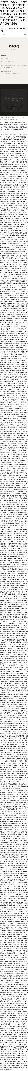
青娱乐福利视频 (22, 907)
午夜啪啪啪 (14, 358)
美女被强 (15, 183)
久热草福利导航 (16, 544)
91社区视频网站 (19, 673)
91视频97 (11, 320)
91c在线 (25, 761)
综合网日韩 (13, 1053)
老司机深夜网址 (12, 823)
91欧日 (3, 627)
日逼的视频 (24, 1007)
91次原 (19, 256)
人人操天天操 (17, 1001)
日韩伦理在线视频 (11, 878)
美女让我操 (18, 153)
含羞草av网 (16, 254)
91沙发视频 (13, 654)
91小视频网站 (12, 842)
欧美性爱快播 (3, 160)
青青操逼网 (24, 433)
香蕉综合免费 (11, 226)
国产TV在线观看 (23, 441)
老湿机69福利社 (12, 418)
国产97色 (6, 562)
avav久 (2, 623)
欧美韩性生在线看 (6, 335)
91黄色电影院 (8, 523)
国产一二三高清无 (6, 759)
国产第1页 (11, 452)
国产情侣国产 (3, 940)
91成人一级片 (6, 581)
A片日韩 (9, 686)
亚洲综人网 (17, 147)
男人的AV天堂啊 (12, 510)
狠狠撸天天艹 (12, 698)
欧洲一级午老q (12, 362)
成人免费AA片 (11, 982)
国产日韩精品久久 (9, 519)
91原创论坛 (9, 715)
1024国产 (2, 529)
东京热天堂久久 (16, 661)
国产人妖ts (6, 145)
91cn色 (24, 1001)
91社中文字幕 (22, 347)
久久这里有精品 (14, 155)
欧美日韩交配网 (8, 304)
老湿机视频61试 (21, 711)
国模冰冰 (10, 944)
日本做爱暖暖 (15, 949)
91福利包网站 (12, 446)
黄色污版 (17, 212)
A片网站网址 (18, 274)
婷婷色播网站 (19, 151)
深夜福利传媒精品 (18, 694)
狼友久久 (18, 1038)
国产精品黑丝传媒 (6, 504)
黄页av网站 (13, 135)
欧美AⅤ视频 (11, 206)
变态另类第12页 (8, 1068)
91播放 (11, 339)
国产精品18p (8, 1024)
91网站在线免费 (4, 329)
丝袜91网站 (20, 400)
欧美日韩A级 (19, 1051)
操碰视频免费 (12, 1038)
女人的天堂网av (16, 437)
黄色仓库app (21, 558)
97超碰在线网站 (18, 894)
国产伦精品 (7, 387)
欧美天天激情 (22, 506)
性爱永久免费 (19, 642)
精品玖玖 (15, 166)
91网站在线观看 (21, 446)
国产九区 (4, 299)
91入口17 (4, 896)
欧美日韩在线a (17, 615)
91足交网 (6, 331)
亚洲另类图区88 (6, 913)
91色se (7, 587)
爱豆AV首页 (24, 214)
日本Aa (22, 932)
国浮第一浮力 (10, 153)
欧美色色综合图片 (6, 352)
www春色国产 (11, 162)
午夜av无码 (7, 460)
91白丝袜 (12, 959)
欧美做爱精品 (8, 535)
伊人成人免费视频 (18, 283)
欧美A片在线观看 (11, 289)
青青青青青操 (19, 489)
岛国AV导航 (5, 1005)
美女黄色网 (7, 884)
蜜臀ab (16, 809)
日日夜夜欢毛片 (18, 905)
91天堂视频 (17, 734)
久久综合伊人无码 (14, 291)
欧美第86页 (11, 302)
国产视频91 (11, 195)
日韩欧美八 (3, 531)
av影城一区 (8, 437)
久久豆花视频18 (11, 416)
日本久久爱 (3, 500)
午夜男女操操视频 (6, 306)
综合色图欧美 (11, 385)
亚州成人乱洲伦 (7, 560)
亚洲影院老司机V (11, 270)
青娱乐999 (15, 961)
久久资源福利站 (6, 506)
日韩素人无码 (16, 717)
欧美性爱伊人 (13, 316)
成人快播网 (10, 729)
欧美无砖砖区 (6, 957)
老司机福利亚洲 (4, 723)
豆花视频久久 (14, 836)
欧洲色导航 (21, 863)
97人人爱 (19, 830)
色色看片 (24, 139)
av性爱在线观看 (12, 308)
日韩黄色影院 (3, 681)
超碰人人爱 (3, 736)
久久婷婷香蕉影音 (11, 859)
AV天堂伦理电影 (12, 784)
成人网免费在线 (15, 805)
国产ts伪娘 (10, 734)
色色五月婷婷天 (15, 692)
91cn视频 (12, 696)
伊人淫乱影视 (3, 732)
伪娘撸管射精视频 (20, 481)
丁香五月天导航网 (10, 435)
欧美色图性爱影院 (19, 1026)
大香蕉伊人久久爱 (14, 529)
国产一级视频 (14, 813)
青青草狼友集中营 (12, 721)
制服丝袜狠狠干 (13, 170)
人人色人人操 (6, 527)
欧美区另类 (15, 575)
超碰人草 (8, 802)
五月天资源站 (23, 364)
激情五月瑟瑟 (10, 631)
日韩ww (8, 602)
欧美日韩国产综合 (7, 494)
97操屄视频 (19, 924)
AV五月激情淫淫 (4, 170)
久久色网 (16, 782)
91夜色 (19, 264)
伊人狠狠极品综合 (6, 846)
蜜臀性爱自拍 (16, 193)
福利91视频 (20, 174)
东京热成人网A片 (4, 946)
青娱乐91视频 (5, 256)
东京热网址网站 (17, 567)
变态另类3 (4, 936)
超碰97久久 (12, 489)
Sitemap (19, 108)
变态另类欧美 (12, 366)
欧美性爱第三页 (10, 673)
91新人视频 (16, 944)
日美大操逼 (14, 740)
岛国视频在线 (23, 709)
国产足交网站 (6, 550)
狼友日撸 (8, 667)
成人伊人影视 (15, 786)
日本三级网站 (18, 871)
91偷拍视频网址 (20, 329)
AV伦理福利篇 (23, 828)
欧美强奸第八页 (16, 477)
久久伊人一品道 (9, 706)
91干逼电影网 (15, 913)
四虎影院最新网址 (7, 464)
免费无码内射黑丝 (18, 479)
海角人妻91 (24, 339)
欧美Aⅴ (13, 176)
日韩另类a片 (6, 197)
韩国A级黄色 (19, 546)
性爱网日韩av (3, 544)
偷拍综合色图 (15, 677)
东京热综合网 (14, 581)
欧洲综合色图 (11, 212)
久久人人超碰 (19, 149)
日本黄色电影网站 (11, 531)
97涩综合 (13, 527)
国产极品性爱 (5, 316)
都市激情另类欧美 (23, 251)
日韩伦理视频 (3, 646)
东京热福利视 (8, 717)
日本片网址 (7, 690)
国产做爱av (6, 769)
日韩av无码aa (5, 155)
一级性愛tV (22, 825)
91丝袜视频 (13, 886)
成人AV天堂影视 (16, 992)
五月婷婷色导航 (4, 343)
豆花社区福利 (23, 272)
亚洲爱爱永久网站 (11, 613)
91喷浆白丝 (22, 802)
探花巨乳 (20, 884)
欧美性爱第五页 (20, 619)
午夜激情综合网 (16, 890)
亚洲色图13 (14, 832)
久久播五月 (6, 650)
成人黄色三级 (10, 608)
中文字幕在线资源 (5, 456)
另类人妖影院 (5, 569)
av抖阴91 (16, 798)
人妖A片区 (16, 537)
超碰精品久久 (17, 310)
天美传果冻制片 (16, 857)
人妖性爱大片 (19, 834)
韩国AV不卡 (15, 241)
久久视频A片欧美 (15, 850)
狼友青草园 (16, 231)
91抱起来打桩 (16, 1024)
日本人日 (13, 667)
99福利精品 (15, 502)
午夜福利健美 (23, 677)
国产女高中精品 (6, 702)
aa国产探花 (20, 807)
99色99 (20, 621)
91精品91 (16, 828)
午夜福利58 (11, 656)
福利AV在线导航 (16, 1007)
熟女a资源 (24, 335)
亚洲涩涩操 (15, 867)
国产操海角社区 (9, 963)
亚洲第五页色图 (13, 203)
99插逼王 (10, 855)
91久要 (2, 293)
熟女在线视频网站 (19, 788)
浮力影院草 (16, 337)
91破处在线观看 (9, 809)
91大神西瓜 (6, 1001)
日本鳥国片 (25, 287)
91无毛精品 (12, 1042)
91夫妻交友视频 (23, 596)
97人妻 (8, 775)
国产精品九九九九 (9, 1040)
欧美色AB (19, 535)
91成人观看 (20, 988)
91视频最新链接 (7, 370)
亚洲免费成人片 (4, 431)
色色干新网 (14, 542)
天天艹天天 (21, 598)
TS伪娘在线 (6, 425)
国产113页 (17, 573)
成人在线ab (5, 308)
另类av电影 (23, 901)
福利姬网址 (20, 911)
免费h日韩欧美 (4, 195)
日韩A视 (10, 254)
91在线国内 (5, 823)
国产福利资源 (22, 575)
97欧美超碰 (22, 281)
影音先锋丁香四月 (15, 790)
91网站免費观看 (16, 742)
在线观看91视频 (5, 210)
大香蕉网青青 (22, 464)
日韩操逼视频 (16, 304)
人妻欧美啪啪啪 (21, 379)
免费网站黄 (5, 226)
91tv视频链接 (15, 224)
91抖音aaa (17, 247)
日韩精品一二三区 (19, 963)
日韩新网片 (13, 285)
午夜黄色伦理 (21, 769)
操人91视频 (20, 613)
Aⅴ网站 (18, 1028)
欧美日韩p (9, 137)
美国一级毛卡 (3, 385)
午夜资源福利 (3, 212)
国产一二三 (24, 723)
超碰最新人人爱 (9, 798)
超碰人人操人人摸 (16, 754)
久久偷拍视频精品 (15, 934)
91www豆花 (7, 410)
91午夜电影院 (7, 765)
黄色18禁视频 (14, 498)
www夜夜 (2, 679)
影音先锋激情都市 (10, 485)
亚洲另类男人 (18, 959)
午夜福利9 (8, 805)
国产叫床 (24, 270)
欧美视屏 (6, 556)
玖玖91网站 (22, 861)
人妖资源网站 (15, 260)
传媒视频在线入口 (9, 247)
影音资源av (13, 331)
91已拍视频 (12, 650)
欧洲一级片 (7, 596)
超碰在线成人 (18, 679)
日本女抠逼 (7, 865)
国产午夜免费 (8, 475)
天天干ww (6, 663)
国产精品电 (17, 579)
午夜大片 (18, 270)
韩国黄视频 (11, 481)
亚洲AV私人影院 (14, 187)
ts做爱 (12, 550)
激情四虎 (23, 508)
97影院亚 (17, 277)
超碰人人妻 (7, 604)
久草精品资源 (11, 191)
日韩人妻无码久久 (5, 469)
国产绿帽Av (15, 239)
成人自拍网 (23, 410)
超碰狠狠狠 (23, 343)
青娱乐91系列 (16, 383)
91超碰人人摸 (15, 141)
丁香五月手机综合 (12, 896)
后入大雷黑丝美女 (10, 780)
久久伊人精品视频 (21, 425)
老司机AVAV (15, 953)
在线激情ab (5, 911)
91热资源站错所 (4, 366)
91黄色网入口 (19, 594)
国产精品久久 (9, 168)
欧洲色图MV (18, 972)
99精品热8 (23, 247)
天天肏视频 (16, 389)
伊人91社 (20, 475)
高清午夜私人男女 (7, 471)
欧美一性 (4, 398)
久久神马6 (2, 667)
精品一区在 (7, 850)
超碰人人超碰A (15, 293)
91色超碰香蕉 (3, 594)
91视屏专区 (14, 690)
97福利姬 (23, 600)
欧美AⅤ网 (11, 381)
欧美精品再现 (23, 604)
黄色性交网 (13, 800)
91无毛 (8, 892)
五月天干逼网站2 (20, 744)
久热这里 (13, 1059)
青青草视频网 (23, 734)
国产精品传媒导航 (14, 235)
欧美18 (24, 318)
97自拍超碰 (7, 790)
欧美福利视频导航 (7, 283)
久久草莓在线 (5, 233)
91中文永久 (13, 924)
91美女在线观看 (19, 590)
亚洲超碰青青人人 (13, 1015)
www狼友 (5, 297)
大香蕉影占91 (11, 548)
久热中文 (23, 661)
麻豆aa (11, 769)
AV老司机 (2, 786)
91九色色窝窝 (5, 629)
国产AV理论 (8, 949)
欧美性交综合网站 (13, 347)
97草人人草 (8, 502)
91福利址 (14, 767)
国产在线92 (22, 713)
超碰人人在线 (16, 577)
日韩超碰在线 (22, 460)
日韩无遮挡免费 (15, 709)
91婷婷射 (4, 264)
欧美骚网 (17, 433)
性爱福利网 (20, 423)
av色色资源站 (15, 1022)
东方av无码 (17, 571)
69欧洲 (6, 665)
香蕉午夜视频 (8, 610)
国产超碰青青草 (9, 229)
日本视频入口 (16, 494)
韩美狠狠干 (12, 978)
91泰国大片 (16, 644)
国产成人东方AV (6, 176)
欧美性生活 (9, 533)
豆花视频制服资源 (8, 218)
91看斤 (17, 343)
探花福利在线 (6, 773)
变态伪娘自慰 (16, 404)
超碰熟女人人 (18, 195)
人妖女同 (15, 1049)
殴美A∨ (23, 143)
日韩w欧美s (17, 514)
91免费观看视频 (12, 869)
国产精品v (8, 786)
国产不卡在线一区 (14, 181)
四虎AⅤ (4, 792)
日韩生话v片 (17, 314)
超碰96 (24, 160)
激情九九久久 (23, 185)
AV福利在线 (6, 1053)
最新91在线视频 (16, 350)
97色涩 (23, 421)
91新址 (6, 345)
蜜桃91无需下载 (17, 443)
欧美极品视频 (13, 569)
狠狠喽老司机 (17, 736)
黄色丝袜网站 (8, 178)
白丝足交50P (7, 652)
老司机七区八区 (15, 410)
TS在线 (12, 590)
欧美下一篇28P (15, 980)
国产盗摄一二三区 (16, 287)
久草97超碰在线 (22, 450)
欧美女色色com (19, 176)
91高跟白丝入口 (6, 391)
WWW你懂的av (18, 168)
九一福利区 (23, 617)
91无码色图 (8, 241)
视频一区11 (20, 362)
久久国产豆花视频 (8, 199)
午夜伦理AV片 (9, 615)
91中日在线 (19, 761)
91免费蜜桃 (9, 965)
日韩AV (12, 395)
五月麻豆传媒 (6, 980)
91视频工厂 (24, 577)
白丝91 (2, 341)
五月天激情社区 (4, 830)
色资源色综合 (23, 327)
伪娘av (18, 838)
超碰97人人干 (21, 1061)
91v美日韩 (14, 325)
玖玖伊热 (7, 654)
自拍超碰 (22, 1022)
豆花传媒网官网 (17, 318)
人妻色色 (14, 454)
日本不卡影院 (3, 206)
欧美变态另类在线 (11, 763)
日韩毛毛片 (18, 385)
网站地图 (20, 129)
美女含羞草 (6, 880)
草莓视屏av (25, 158)
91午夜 (26, 149)
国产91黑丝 (21, 391)
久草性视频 (8, 942)
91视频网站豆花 (18, 1057)
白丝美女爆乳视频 (6, 932)
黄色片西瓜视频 (14, 629)
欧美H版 (12, 266)
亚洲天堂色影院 (9, 491)
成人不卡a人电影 (4, 245)
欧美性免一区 (7, 477)
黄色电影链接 (7, 794)
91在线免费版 (15, 483)
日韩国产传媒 (15, 997)
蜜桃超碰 (11, 665)
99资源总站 (16, 771)
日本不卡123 (22, 658)
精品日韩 (11, 871)
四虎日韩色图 (13, 840)
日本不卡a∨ (24, 383)
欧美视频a (23, 1024)
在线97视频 (14, 322)
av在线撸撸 (22, 638)
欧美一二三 (7, 1059)
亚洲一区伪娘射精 (12, 621)
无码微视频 (9, 792)
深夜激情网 (24, 437)
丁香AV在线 (22, 986)
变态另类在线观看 (18, 951)
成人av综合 (22, 809)
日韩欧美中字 (22, 258)
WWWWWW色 (17, 178)
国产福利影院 (10, 640)
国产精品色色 (17, 1040)
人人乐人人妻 (11, 642)
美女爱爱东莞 (20, 667)
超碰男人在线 (5, 181)
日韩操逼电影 (21, 690)
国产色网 (11, 297)
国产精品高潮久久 (22, 542)
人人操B (4, 677)
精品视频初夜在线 (11, 151)
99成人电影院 (22, 155)
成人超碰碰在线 (7, 953)
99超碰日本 (11, 160)
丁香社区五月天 (10, 811)
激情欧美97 (10, 828)
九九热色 (8, 224)
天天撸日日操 (20, 763)
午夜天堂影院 (24, 886)
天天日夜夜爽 (5, 235)
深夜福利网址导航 (15, 990)
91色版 (20, 241)
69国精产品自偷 (16, 560)
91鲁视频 (16, 229)
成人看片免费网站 (7, 214)
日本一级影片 (13, 554)
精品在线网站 (6, 727)
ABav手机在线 (22, 777)
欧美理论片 (15, 796)
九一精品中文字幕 (19, 1055)
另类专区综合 (16, 237)
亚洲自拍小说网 (21, 418)
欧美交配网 (24, 193)
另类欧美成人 (7, 360)
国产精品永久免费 (20, 978)
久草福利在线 (14, 777)
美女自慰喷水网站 (8, 928)
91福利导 (19, 878)
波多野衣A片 (3, 153)
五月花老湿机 (12, 439)
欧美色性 (13, 1028)
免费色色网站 (5, 496)
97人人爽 (23, 610)
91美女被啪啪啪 (18, 706)
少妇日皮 (6, 1003)
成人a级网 (22, 773)
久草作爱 (4, 926)
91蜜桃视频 (19, 903)
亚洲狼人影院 (7, 350)
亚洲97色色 (10, 337)
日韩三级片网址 (4, 277)
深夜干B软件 (15, 638)
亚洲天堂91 (5, 1042)
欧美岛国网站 (17, 279)
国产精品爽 (11, 310)
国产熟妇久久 (21, 1049)
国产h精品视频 (6, 406)
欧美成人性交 (15, 919)
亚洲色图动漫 (7, 930)
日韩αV (19, 387)
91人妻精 (11, 556)
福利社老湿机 (17, 984)
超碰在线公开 (15, 137)
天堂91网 (11, 579)
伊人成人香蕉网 (21, 431)
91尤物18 (17, 487)
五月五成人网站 (12, 508)
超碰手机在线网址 (6, 857)
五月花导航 (7, 669)
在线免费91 (23, 466)
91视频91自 (20, 245)
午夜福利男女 (7, 239)
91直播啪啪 (24, 717)
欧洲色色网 (16, 199)
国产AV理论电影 (22, 592)
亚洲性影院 (8, 919)
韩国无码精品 (16, 333)
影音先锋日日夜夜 (7, 1049)
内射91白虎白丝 (6, 542)
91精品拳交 (19, 416)
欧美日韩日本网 (17, 262)
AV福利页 (17, 750)
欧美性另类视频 (9, 1009)
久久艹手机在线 (12, 848)
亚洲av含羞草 (16, 189)
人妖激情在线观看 (14, 268)
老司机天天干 (7, 260)
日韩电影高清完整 (14, 525)
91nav (16, 320)
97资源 (11, 901)
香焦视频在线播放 (9, 905)
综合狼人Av (9, 967)
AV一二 (7, 268)
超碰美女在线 (15, 523)
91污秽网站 (5, 972)
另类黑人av (6, 907)
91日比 (24, 608)
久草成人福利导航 (18, 965)
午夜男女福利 (9, 208)
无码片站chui (16, 565)
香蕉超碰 (14, 686)
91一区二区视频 (19, 448)
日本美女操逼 (14, 460)
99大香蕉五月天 (9, 222)
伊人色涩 (22, 141)
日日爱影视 (12, 277)
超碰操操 (11, 723)
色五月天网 (12, 903)
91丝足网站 (15, 658)
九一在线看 (13, 216)
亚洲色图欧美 (5, 312)
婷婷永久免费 (13, 174)
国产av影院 (9, 333)
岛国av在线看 (7, 890)
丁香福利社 (11, 373)
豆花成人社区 (10, 514)
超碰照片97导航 (18, 1009)
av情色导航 (21, 1017)
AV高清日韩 (20, 732)
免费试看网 (5, 473)
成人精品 (16, 201)
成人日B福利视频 (21, 135)
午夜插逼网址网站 (22, 249)
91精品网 (16, 844)
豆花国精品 (23, 137)
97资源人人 (7, 740)
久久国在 (2, 706)
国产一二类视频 (10, 679)
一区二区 (2, 974)
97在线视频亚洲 (4, 788)
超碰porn (4, 734)
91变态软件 (15, 802)
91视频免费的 (10, 458)
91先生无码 (3, 892)
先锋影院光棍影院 (10, 994)
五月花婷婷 (21, 496)
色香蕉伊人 (10, 771)
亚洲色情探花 (20, 512)
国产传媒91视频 (12, 807)
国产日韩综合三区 (16, 335)
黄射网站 (17, 921)
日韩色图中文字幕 (14, 585)
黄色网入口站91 (12, 473)
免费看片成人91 (7, 917)
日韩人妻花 (5, 815)
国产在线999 (13, 946)
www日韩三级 (3, 711)
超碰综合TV (17, 402)
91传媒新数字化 (7, 429)
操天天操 (11, 1003)
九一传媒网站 (15, 327)
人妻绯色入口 (17, 608)
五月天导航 (7, 969)
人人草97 (21, 412)
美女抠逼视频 (16, 684)
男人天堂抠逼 (18, 1042)
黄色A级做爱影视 (13, 412)
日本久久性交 (18, 458)
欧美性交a (8, 462)
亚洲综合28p (20, 740)
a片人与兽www (17, 158)
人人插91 (4, 729)
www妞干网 (13, 210)
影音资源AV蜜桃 (19, 452)
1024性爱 (2, 462)
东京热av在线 (5, 986)
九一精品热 (17, 901)
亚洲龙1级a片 (7, 796)
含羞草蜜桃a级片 (18, 218)
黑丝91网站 (7, 1028)
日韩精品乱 (5, 354)
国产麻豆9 (14, 988)
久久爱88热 (3, 763)
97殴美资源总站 (4, 903)
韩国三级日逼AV (6, 356)
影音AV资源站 (3, 418)
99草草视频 (5, 698)
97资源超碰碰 (9, 627)
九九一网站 (17, 898)
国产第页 (8, 500)
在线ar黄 (4, 552)
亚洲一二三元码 (16, 974)
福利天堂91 (10, 617)
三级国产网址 (19, 650)
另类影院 (6, 291)
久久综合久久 (23, 782)
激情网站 (19, 469)
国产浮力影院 (10, 636)
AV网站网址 (17, 625)
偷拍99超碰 (15, 863)
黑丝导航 (22, 949)
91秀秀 (6, 1015)
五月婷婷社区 (14, 602)
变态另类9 (2, 151)
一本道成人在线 (12, 354)
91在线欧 (5, 487)
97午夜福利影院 (13, 496)
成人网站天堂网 (17, 976)
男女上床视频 (22, 765)
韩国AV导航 (6, 696)
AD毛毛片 (17, 272)
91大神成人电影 (13, 251)
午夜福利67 (21, 867)
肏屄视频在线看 (18, 345)
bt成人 (25, 151)
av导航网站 (11, 487)
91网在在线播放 (18, 928)
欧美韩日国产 (8, 318)
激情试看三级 (10, 539)
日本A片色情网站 (8, 402)
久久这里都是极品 (16, 930)
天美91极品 (17, 491)
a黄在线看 (4, 1061)
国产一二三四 (13, 245)
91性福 (17, 556)
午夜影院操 (20, 869)
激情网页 (15, 475)
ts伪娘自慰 (22, 913)
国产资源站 (14, 400)
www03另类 (18, 421)
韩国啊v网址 (17, 817)
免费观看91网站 (12, 936)
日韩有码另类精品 (9, 147)
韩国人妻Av (15, 794)
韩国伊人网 (8, 974)
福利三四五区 (14, 506)
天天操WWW (14, 391)
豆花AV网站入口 (6, 149)
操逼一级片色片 (6, 813)
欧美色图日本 (3, 598)
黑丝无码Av (11, 164)
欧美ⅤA (21, 602)
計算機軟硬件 (10, 108)
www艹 (20, 356)
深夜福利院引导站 (20, 646)
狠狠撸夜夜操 (7, 658)
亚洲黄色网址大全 (21, 654)
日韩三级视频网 (8, 951)
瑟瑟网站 (24, 416)
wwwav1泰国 (3, 1055)
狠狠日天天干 (20, 439)
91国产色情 (20, 848)
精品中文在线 (15, 306)
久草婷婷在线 (19, 226)
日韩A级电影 (20, 702)
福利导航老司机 (6, 322)
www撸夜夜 (3, 421)
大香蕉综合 (22, 537)
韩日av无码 (22, 393)
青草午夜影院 (7, 661)
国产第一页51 (20, 842)
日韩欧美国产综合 (19, 302)
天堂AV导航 (5, 258)
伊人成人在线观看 (5, 888)
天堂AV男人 (8, 220)
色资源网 (22, 199)
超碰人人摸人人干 (11, 423)
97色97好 (23, 992)
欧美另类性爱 (21, 880)
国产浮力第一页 (7, 992)
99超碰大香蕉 (21, 663)
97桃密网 (13, 838)
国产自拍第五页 (15, 466)
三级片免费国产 (11, 552)
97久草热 (18, 1005)
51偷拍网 (5, 842)
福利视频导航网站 (22, 454)
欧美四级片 (24, 414)
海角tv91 (24, 274)
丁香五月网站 (7, 623)
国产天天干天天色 (12, 926)
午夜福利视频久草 (23, 846)
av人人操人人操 (20, 289)
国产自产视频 (10, 633)
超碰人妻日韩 (21, 325)
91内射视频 (5, 481)
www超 (4, 859)
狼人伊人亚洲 (3, 944)
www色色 (2, 485)
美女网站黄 (5, 362)
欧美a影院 (21, 752)
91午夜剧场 (5, 807)
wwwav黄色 (3, 631)
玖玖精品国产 (3, 1030)
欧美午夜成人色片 (7, 231)
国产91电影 (3, 458)
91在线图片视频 (4, 719)
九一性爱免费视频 (21, 784)
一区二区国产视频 (5, 938)
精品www (21, 581)
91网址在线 (17, 373)
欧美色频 (22, 1032)
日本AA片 (24, 976)
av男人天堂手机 (8, 383)
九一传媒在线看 (23, 644)
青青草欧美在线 (11, 299)
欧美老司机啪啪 (10, 448)
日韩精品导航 (20, 926)
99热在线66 (7, 293)
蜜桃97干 (2, 443)
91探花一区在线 (11, 546)
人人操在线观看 (23, 291)
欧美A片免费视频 (19, 631)
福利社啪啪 (16, 617)
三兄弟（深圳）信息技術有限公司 (16, 106)
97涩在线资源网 (23, 786)
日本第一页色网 (9, 1026)
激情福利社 (24, 189)
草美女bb (15, 464)
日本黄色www (17, 208)
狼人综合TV (16, 1032)
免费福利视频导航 (18, 533)
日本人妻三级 (7, 997)
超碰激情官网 (20, 767)
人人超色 (19, 521)
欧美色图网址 (8, 479)
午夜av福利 (24, 890)
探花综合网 (3, 921)
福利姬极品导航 (21, 366)
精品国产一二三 (19, 982)
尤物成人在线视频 (9, 201)
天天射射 (12, 587)
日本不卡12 (11, 882)
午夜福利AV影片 (19, 1003)
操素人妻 (23, 222)
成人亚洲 (20, 1065)
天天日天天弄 (20, 892)
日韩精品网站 (5, 585)
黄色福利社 (9, 141)
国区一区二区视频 (21, 243)
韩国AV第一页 (16, 1068)
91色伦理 (12, 888)
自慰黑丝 (4, 512)
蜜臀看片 (18, 197)
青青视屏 (6, 368)
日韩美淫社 (9, 189)
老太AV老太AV (4, 254)
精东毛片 (25, 429)
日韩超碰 (24, 640)
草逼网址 (23, 565)
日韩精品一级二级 (5, 187)
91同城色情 (18, 811)
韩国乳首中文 (23, 337)
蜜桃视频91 (15, 441)
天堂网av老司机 (4, 251)
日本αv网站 (14, 387)
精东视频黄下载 (23, 729)
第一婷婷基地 (9, 443)
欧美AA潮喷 (22, 796)
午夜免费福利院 (8, 517)
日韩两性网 (10, 909)
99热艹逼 (16, 297)
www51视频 (20, 562)
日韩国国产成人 (23, 704)
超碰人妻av (10, 999)
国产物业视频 (6, 777)
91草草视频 (22, 815)
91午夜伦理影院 (23, 498)
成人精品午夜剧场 (12, 512)
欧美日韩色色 (16, 909)
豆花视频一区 (7, 364)
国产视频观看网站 (5, 216)
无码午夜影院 (22, 876)
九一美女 (4, 686)
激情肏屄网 (9, 694)
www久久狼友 (20, 285)
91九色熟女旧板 (16, 462)
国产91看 (15, 295)
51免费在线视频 (14, 456)
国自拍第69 (8, 575)
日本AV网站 (19, 162)
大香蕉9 (19, 686)
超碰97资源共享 (13, 312)
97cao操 (2, 183)
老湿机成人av (18, 160)
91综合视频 (16, 967)
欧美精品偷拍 (12, 744)
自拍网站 (5, 347)
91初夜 (20, 295)
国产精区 (8, 754)
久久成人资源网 (20, 1045)
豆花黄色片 (8, 327)
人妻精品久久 (5, 840)
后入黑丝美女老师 (21, 775)
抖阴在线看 (6, 853)
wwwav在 (13, 892)
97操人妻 (2, 172)
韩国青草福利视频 (11, 746)
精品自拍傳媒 (19, 145)
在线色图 (16, 729)
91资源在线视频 (12, 1030)
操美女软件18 (3, 606)
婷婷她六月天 (16, 339)
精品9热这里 (11, 1036)
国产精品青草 (20, 473)
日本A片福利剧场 (10, 675)
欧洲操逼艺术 (18, 550)
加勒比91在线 (15, 932)
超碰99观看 (24, 665)
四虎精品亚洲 (13, 663)
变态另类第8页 (13, 880)
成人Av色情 (21, 1020)
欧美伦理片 (18, 696)
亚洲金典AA (23, 181)
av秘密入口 (21, 606)
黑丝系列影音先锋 (6, 1070)
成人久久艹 (13, 425)
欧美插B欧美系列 (8, 375)
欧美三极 (19, 377)
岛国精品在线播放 (20, 656)
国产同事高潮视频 (23, 183)
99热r (24, 1013)
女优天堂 (10, 158)
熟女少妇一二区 (4, 876)
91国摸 (18, 886)
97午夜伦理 (3, 909)
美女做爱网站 (8, 183)
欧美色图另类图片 (13, 725)
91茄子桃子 (3, 289)
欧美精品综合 (17, 855)
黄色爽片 (10, 389)
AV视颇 (22, 573)
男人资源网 (23, 967)
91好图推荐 (16, 825)
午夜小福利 (9, 684)
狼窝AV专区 (24, 341)
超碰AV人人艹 (12, 1045)
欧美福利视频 (7, 1007)
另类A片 (16, 393)
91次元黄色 (7, 692)
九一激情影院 (5, 821)
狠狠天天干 (20, 358)
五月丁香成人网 (7, 454)
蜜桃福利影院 (19, 681)
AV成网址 (24, 652)
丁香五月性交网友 (17, 792)
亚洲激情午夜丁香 (7, 976)
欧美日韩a (8, 1017)
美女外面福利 (22, 166)
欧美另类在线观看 (16, 360)
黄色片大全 (23, 585)
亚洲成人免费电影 (21, 800)
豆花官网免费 (11, 433)
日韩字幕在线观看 (22, 210)
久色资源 (11, 233)
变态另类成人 (22, 917)
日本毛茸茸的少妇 (13, 258)
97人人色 (18, 1059)
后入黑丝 (25, 162)
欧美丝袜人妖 (3, 1036)
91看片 (2, 562)
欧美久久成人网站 (21, 936)
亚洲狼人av (23, 260)
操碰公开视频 (10, 314)
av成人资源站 (5, 203)
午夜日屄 (8, 863)
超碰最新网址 (14, 704)
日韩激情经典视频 (12, 1061)
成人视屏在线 (10, 573)
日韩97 (24, 316)
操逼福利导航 (7, 1022)
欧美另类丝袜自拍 (20, 435)
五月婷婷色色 (8, 648)
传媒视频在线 (7, 742)
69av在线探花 (22, 500)
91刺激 (23, 544)
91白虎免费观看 (8, 295)
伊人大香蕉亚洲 (13, 907)
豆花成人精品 (12, 521)
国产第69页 (7, 1047)
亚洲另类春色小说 (20, 191)
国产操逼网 (17, 539)
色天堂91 (8, 867)
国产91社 (14, 429)
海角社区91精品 (12, 377)
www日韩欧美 (21, 823)
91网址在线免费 (21, 746)
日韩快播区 (21, 688)
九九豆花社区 (3, 272)
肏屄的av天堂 (5, 174)
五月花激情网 (17, 640)
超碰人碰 (12, 750)
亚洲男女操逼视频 (5, 185)
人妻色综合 (18, 395)
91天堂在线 (13, 469)
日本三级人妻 (9, 172)
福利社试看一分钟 (10, 143)
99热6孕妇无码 (7, 287)
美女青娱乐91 (9, 237)
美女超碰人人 (10, 736)
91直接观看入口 (12, 249)
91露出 (11, 821)
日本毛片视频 (18, 233)
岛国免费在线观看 (22, 721)
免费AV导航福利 (14, 281)
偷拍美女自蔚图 (13, 688)
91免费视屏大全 (4, 579)
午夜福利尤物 (11, 594)
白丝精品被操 (23, 942)
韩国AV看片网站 (10, 1063)
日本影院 (19, 969)
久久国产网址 (24, 1028)
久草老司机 (16, 172)
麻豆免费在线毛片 (16, 623)
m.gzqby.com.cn (17, 104)
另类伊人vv (17, 368)
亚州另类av (25, 264)
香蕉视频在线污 (19, 206)
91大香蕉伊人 (12, 1005)
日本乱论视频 (18, 882)
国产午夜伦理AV (19, 381)
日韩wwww (7, 358)
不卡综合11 (17, 665)
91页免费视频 (15, 955)
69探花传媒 (14, 356)
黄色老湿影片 (23, 919)
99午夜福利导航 (21, 554)
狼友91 (11, 368)
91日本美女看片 (6, 400)
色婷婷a (23, 237)
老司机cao (8, 832)
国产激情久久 (15, 220)
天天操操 (18, 600)
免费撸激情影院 (9, 984)
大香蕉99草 (6, 924)
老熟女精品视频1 (16, 583)
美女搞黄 (17, 143)
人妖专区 (22, 220)
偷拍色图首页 (10, 782)
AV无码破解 (12, 145)
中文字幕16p (22, 556)
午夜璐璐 (6, 1051)
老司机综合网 (6, 934)
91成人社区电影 (4, 339)
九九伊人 (24, 168)
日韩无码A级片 (8, 644)
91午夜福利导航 (6, 861)
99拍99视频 (19, 552)
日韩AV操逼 (22, 669)
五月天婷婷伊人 (10, 921)
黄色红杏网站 (3, 642)
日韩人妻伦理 (16, 648)
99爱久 (20, 813)
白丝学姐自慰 (8, 139)
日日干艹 (23, 402)
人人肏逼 (6, 886)
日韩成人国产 (6, 590)
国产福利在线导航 (9, 817)
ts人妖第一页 (20, 354)
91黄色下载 (21, 738)
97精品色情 (25, 387)
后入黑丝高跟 (5, 901)
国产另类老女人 (9, 898)
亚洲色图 (7, 836)
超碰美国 (10, 567)
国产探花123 (5, 521)
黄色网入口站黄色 (12, 264)
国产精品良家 (7, 583)
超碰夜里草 (9, 565)
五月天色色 (12, 343)
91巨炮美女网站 (9, 393)
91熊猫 (7, 529)
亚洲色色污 (14, 702)
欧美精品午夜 (8, 537)
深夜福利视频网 (20, 780)
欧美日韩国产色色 (7, 1013)
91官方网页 (11, 757)
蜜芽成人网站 (18, 266)
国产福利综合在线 (21, 299)
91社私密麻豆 (6, 704)
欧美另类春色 (13, 256)
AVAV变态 (17, 636)
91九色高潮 (11, 1055)
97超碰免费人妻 (21, 569)
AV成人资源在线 (18, 519)
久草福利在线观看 (10, 834)
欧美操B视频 (23, 873)
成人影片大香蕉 (15, 773)
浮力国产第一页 (9, 844)
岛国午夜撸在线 (12, 243)
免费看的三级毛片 (16, 759)
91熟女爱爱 (18, 548)
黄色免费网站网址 (18, 517)
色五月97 (14, 450)
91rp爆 (15, 769)
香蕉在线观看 (11, 427)
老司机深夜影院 (12, 711)
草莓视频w (4, 243)
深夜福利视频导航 (8, 279)
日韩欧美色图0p (20, 888)
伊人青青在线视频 (19, 719)
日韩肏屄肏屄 (13, 938)
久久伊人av (12, 329)
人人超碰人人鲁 (9, 894)
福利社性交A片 (4, 656)
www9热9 (14, 738)
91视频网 (4, 982)
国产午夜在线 (10, 398)
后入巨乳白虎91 (20, 698)
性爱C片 (15, 558)
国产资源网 (17, 915)
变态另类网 (17, 723)
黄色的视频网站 (15, 604)
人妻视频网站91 (18, 408)
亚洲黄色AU (11, 272)
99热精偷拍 (20, 216)
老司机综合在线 (23, 312)
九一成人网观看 (20, 1053)
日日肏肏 (23, 571)
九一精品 (2, 435)
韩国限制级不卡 (21, 896)
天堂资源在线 (16, 341)
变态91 (7, 285)
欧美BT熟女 (17, 222)
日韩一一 (9, 677)
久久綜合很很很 (17, 139)
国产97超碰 (3, 337)
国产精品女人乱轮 (5, 266)
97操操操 (17, 587)
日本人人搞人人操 (16, 700)
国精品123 (9, 713)
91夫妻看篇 (18, 1036)
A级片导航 (8, 466)
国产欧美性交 (17, 821)
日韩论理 (10, 345)
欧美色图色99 (23, 798)
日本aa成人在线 (7, 748)
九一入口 (20, 320)
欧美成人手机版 (8, 341)
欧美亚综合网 (3, 848)
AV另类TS (22, 370)
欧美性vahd (5, 1045)
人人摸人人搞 (16, 1034)
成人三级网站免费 (7, 193)
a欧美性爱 (7, 990)
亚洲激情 (11, 788)
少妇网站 (15, 598)
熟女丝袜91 (3, 416)
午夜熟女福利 (13, 853)
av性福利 (5, 757)
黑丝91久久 (12, 619)
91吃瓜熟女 (11, 972)
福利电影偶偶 (10, 1057)
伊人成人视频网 (4, 725)
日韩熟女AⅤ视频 (6, 819)
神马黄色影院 (12, 431)
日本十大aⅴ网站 (17, 715)
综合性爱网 (8, 955)
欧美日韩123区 (16, 748)
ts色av (18, 508)
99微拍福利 (14, 1017)
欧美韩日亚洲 (23, 529)
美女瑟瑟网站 (15, 364)
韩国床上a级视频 (13, 876)
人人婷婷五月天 (15, 957)
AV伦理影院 (22, 187)
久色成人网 (16, 713)
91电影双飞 (15, 917)
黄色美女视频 (14, 819)
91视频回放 (21, 406)
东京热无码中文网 (6, 441)
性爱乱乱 (23, 477)
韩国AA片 (12, 197)
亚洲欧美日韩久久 (19, 671)
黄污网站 (22, 268)
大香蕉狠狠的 (14, 884)
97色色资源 (3, 314)
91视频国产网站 (18, 164)
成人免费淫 (21, 832)
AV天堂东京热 (15, 942)
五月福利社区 (10, 421)
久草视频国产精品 (12, 606)
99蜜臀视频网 (21, 865)
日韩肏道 (15, 592)
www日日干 (8, 450)
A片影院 (21, 794)
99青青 (7, 873)
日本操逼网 (13, 761)
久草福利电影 (18, 675)
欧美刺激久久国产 (16, 652)
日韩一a (15, 1020)
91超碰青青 (5, 744)
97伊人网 (24, 615)
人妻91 (5, 548)
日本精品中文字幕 (5, 800)
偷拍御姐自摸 (15, 352)
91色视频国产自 (8, 1020)
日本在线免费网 (7, 700)
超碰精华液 (11, 408)
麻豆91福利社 (16, 214)
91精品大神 (22, 953)
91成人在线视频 (21, 853)
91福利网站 (23, 235)
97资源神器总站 (7, 483)
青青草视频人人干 (10, 600)
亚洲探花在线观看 (22, 308)
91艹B (14, 535)
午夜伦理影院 (3, 784)
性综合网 (19, 316)
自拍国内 (13, 775)
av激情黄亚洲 (18, 398)
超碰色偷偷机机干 (15, 185)
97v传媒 (2, 654)
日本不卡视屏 (15, 504)
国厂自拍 (19, 1030)
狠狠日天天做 (22, 239)
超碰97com (14, 969)
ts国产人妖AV (8, 1032)
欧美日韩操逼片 (12, 911)
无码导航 (19, 429)
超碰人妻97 (23, 692)
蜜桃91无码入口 (8, 166)
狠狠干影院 (23, 1034)
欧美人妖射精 (13, 562)
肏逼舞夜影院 (22, 1015)
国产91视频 (13, 1051)
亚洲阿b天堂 (11, 274)
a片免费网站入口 (18, 999)
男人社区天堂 (5, 554)
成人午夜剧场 (3, 274)
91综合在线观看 (20, 331)
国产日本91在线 (21, 531)
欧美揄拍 (11, 719)
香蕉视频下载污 (16, 414)
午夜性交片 (6, 761)
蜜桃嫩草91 (14, 865)
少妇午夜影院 (20, 1011)
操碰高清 (19, 510)
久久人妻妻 (22, 725)
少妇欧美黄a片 (12, 681)
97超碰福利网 (3, 191)
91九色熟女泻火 (6, 838)
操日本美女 (17, 375)
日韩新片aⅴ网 (12, 830)
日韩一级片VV (14, 861)
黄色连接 (4, 999)
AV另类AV (8, 988)
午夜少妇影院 (22, 629)
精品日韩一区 (13, 727)
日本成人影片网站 (15, 1047)
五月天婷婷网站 (7, 638)
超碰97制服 (23, 748)
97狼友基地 (5, 1038)
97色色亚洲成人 (22, 170)
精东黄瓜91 (15, 500)
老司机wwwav (15, 370)
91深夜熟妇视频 (12, 379)
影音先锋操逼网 (8, 404)
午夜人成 (19, 946)
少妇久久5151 (5, 525)
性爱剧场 (19, 940)
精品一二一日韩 (14, 596)
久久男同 (10, 598)
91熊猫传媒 (23, 293)
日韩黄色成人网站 (9, 625)
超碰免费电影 (3, 310)
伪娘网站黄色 (8, 825)
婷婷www (2, 141)
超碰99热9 (9, 262)
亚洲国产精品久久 (14, 815)
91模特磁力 (9, 752)
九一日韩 (13, 149)
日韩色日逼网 (20, 322)
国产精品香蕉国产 (14, 873)
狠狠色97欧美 (3, 164)
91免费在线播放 (9, 915)
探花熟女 (7, 1065)
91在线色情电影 (12, 732)
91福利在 (20, 727)
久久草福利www (12, 940)
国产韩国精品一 (4, 439)
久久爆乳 (24, 679)
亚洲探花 (23, 750)
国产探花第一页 (22, 203)
